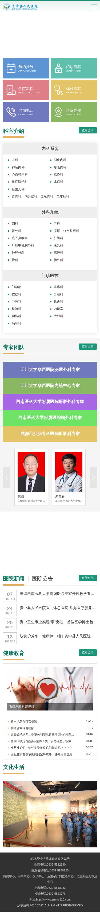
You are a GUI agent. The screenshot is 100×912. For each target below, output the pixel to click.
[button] (93, 477)
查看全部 (88, 130)
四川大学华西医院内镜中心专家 (50, 385)
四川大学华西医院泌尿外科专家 (50, 369)
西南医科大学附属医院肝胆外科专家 (50, 401)
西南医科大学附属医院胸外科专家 (50, 417)
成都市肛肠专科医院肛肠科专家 (50, 433)
